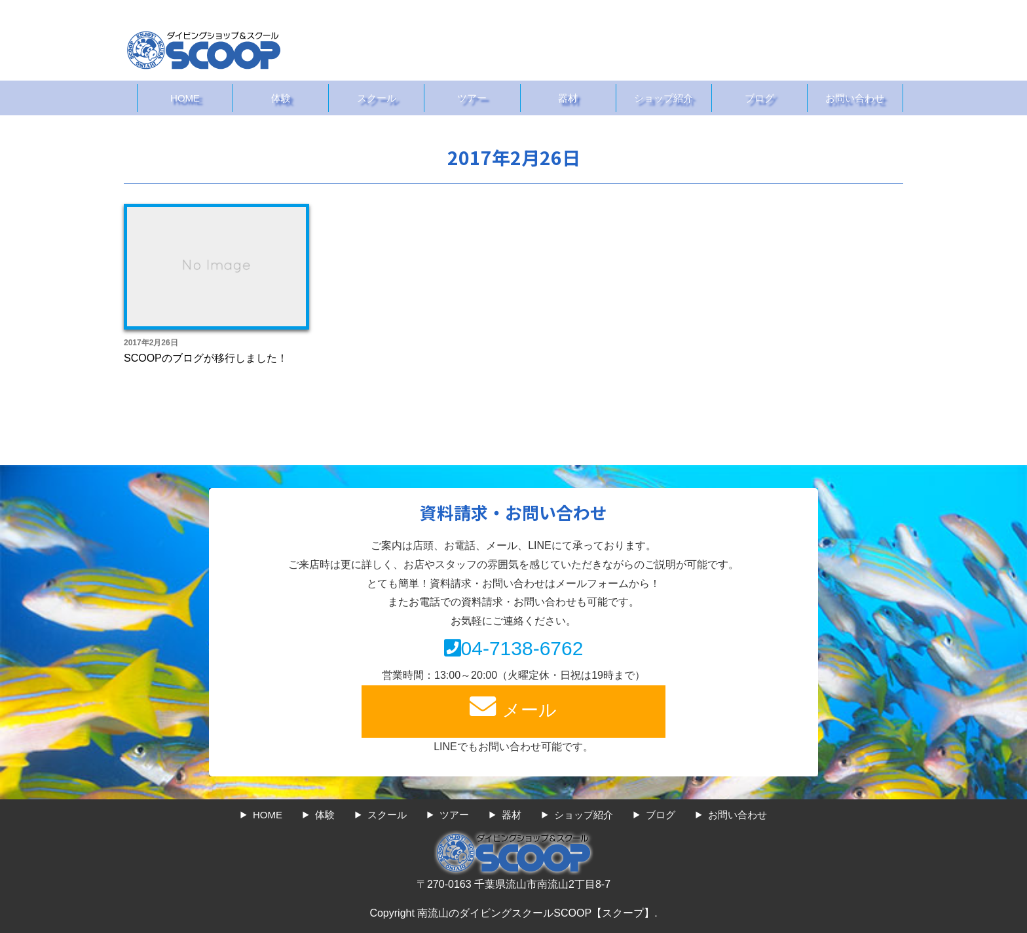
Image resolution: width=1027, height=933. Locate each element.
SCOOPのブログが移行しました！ (206, 358)
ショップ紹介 (663, 98)
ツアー (472, 98)
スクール (376, 98)
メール (513, 706)
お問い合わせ (854, 98)
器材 (568, 98)
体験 (281, 98)
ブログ (759, 98)
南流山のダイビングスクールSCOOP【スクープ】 (535, 913)
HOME (185, 98)
